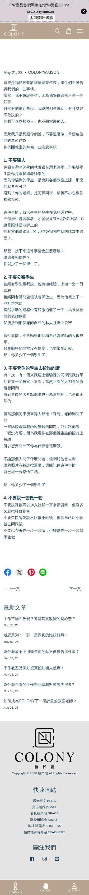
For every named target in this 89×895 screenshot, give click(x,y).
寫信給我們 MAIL (44, 807)
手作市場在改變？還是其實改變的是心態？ (40, 619)
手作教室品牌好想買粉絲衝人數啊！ (34, 668)
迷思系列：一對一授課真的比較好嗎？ (36, 635)
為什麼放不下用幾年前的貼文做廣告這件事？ (42, 652)
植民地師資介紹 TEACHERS (45, 832)
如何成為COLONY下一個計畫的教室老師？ (40, 701)
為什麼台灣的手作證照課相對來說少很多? (39, 685)
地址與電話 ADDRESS (44, 826)
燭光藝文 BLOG (44, 801)
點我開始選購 (41, 18)
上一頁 (14, 589)
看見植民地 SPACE (44, 813)
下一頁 (75, 589)
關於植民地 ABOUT (44, 820)
